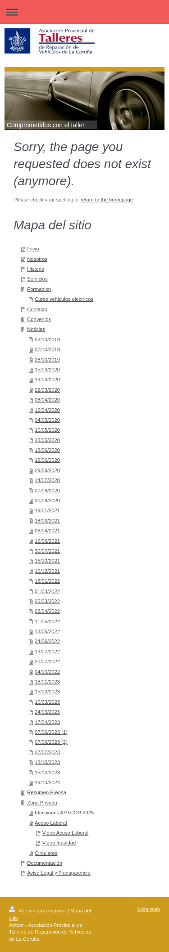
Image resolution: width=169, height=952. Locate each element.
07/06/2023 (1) (51, 732)
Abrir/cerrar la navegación (84, 12)
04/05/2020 (47, 420)
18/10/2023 (47, 762)
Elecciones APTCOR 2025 (64, 812)
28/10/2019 (47, 359)
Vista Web (148, 909)
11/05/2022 (47, 621)
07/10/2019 (47, 349)
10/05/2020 (47, 430)
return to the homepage (107, 199)
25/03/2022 (47, 601)
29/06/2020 (47, 470)
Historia (35, 269)
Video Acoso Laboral (65, 833)
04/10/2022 (47, 672)
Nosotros (37, 259)
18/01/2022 (47, 581)
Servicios (37, 279)
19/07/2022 (47, 651)
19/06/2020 (47, 460)
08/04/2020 (47, 399)
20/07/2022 (47, 661)
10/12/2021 (47, 571)
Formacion (39, 289)
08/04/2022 (47, 611)
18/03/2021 (47, 520)
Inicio (33, 248)
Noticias (36, 329)
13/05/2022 (47, 631)
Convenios (39, 319)
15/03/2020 (47, 369)
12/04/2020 (47, 410)
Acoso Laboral (51, 823)
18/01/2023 (47, 681)
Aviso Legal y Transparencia (58, 873)
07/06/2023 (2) (51, 742)
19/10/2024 (47, 782)
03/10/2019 (47, 339)
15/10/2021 (47, 560)
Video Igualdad (59, 842)
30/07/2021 (47, 551)
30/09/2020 (47, 500)
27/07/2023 (47, 752)
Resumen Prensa (46, 792)
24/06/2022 (47, 641)
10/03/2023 (47, 702)
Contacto (37, 309)
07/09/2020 (47, 490)
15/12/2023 (47, 691)
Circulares (46, 853)
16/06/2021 (47, 541)
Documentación (44, 863)
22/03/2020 (47, 390)
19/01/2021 (47, 510)
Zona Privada (42, 802)
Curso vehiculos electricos (64, 299)
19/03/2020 (47, 379)
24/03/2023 (47, 712)
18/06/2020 (47, 450)
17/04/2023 (47, 722)
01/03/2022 (47, 591)
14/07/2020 (47, 480)
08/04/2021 (47, 530)
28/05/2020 (47, 440)
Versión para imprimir (38, 910)
